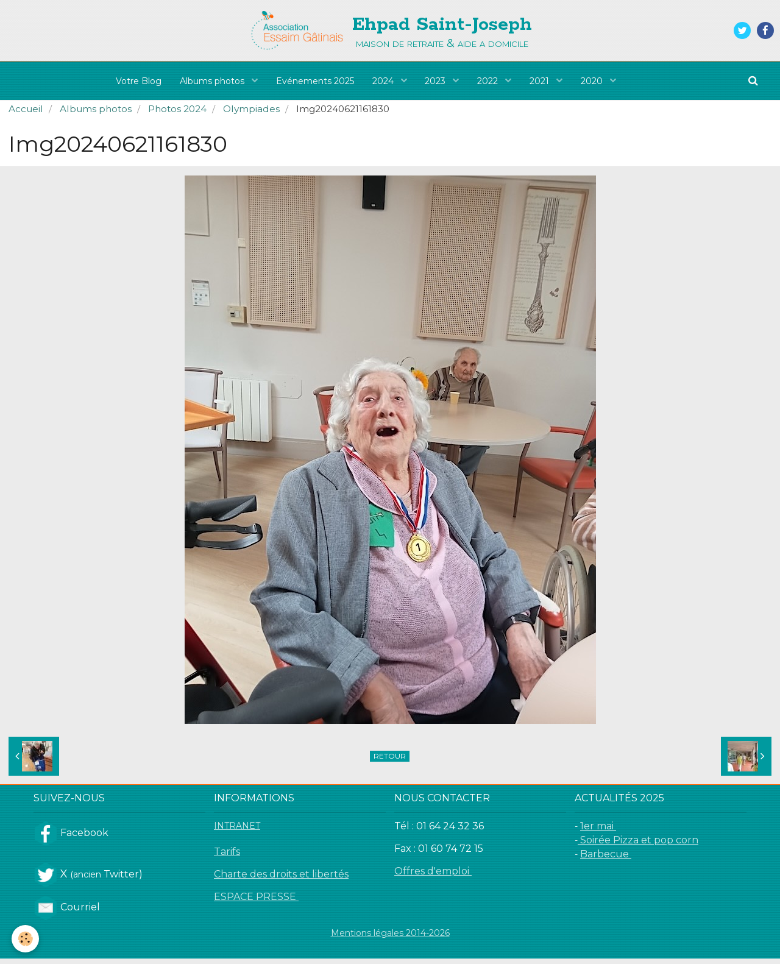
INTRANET (237, 831)
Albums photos (213, 81)
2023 (436, 81)
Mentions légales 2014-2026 (390, 938)
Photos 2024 (177, 114)
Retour (390, 761)
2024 (384, 81)
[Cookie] (26, 938)
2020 (593, 81)
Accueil (26, 114)
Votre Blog (138, 81)
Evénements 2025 (315, 81)
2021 (541, 81)
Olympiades (251, 114)
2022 (489, 81)
